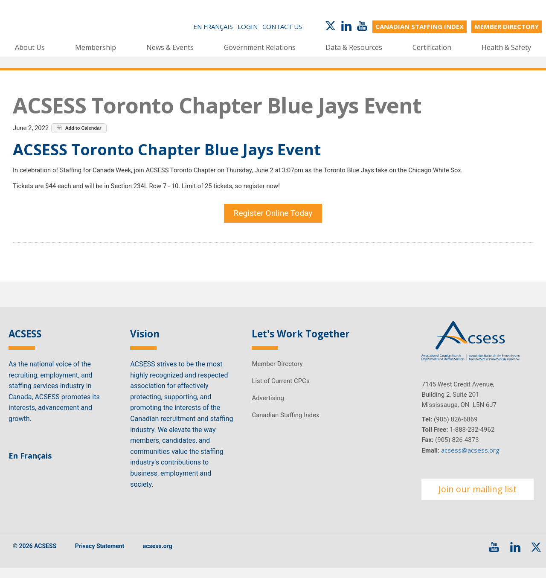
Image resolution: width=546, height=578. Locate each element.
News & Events (170, 47)
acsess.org (157, 555)
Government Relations (260, 47)
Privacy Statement (100, 555)
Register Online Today (273, 220)
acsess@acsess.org (470, 459)
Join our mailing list (478, 498)
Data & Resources (353, 47)
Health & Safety (506, 47)
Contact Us (282, 26)
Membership (95, 47)
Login (248, 26)
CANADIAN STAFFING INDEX (419, 26)
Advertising (268, 407)
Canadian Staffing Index (285, 424)
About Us (30, 47)
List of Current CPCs (280, 390)
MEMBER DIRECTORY (506, 26)
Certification (431, 47)
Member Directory (277, 373)
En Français (213, 26)
